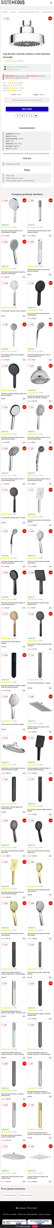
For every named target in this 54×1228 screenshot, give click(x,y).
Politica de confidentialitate (28, 1214)
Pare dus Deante (47, 12)
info (24, 235)
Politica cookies (44, 1214)
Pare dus (13, 12)
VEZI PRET (27, 109)
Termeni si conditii (9, 1214)
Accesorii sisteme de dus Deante (29, 12)
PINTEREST (32, 1208)
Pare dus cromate (25, 1195)
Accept (35, 1226)
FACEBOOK (21, 1208)
